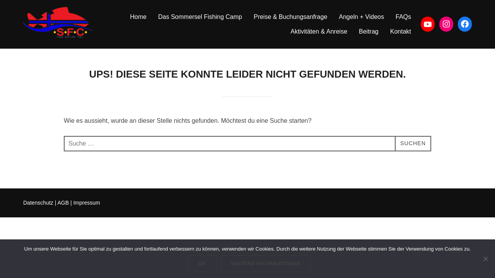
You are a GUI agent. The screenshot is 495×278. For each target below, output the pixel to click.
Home (138, 17)
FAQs (403, 17)
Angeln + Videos (361, 17)
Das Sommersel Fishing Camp (200, 17)
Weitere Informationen (265, 263)
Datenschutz (38, 203)
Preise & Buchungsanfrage (290, 17)
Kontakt (400, 31)
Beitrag (369, 31)
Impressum (86, 203)
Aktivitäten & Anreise (318, 31)
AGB (63, 203)
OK (202, 263)
